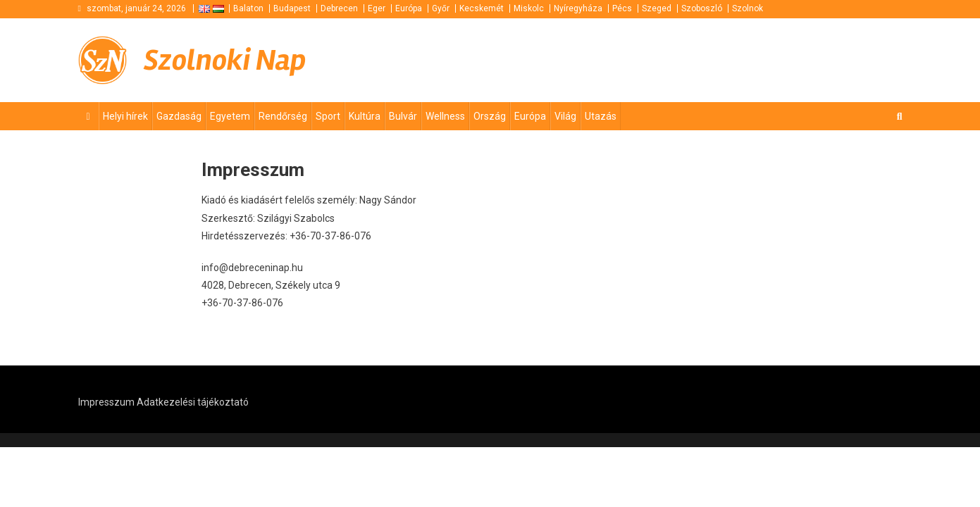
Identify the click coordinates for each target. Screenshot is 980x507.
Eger (376, 8)
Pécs (622, 8)
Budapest (292, 8)
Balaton (248, 8)
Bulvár (403, 116)
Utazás (600, 116)
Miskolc (529, 8)
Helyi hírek (125, 116)
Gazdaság (178, 116)
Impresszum (106, 402)
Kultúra (364, 116)
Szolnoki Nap (225, 60)
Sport (328, 116)
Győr (440, 8)
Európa (408, 8)
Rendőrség (283, 116)
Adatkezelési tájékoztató (193, 402)
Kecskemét (481, 8)
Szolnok (747, 8)
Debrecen (339, 8)
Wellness (445, 116)
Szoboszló (701, 8)
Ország (489, 116)
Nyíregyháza (578, 8)
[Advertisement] (733, 60)
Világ (565, 116)
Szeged (656, 8)
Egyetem (230, 116)
